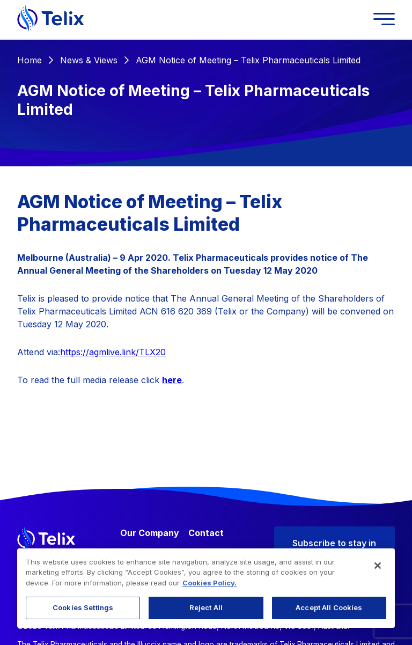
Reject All (206, 607)
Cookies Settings (83, 607)
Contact (206, 532)
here (172, 380)
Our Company (149, 532)
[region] (206, 588)
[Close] (377, 565)
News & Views (88, 60)
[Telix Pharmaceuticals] (50, 19)
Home (29, 60)
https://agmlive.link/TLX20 (113, 352)
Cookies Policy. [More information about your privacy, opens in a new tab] (209, 582)
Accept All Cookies (329, 607)
